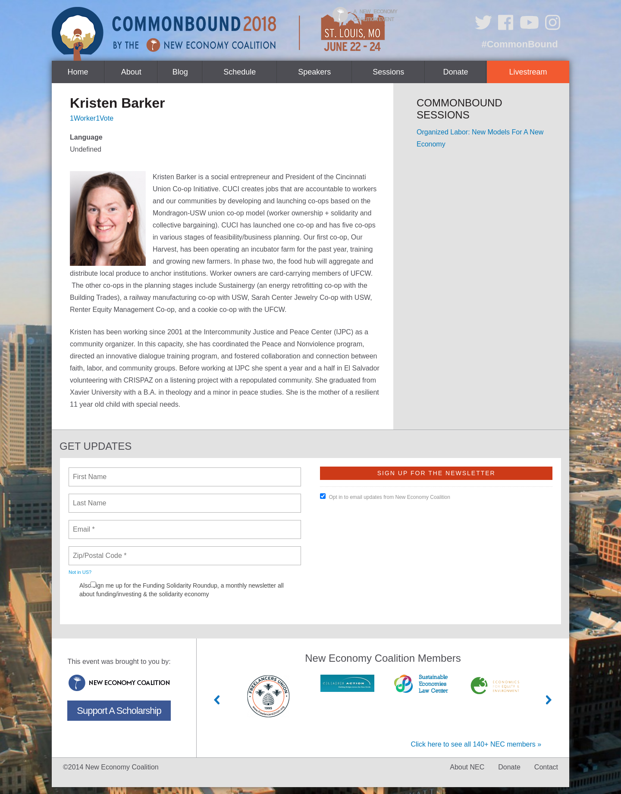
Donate (455, 72)
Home (78, 72)
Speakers (314, 72)
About (131, 72)
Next (549, 699)
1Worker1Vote (91, 118)
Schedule (239, 72)
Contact (546, 767)
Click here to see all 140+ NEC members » (476, 744)
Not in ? (80, 572)
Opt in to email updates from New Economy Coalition (385, 496)
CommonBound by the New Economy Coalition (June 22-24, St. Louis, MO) (219, 34)
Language (86, 137)
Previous (217, 699)
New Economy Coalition (119, 683)
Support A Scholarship (119, 710)
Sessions (388, 72)
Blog (180, 72)
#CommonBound (519, 44)
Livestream (528, 72)
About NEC (467, 767)
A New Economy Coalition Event (375, 15)
